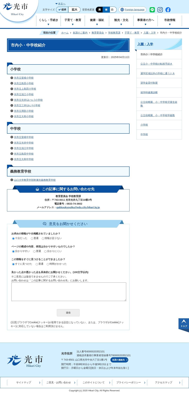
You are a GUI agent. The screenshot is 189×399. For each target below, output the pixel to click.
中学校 (144, 134)
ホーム (65, 32)
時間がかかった (57, 263)
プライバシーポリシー (128, 382)
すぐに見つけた (22, 263)
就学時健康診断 (149, 92)
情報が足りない (52, 238)
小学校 (144, 124)
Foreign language (134, 9)
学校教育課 (114, 32)
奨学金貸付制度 (149, 82)
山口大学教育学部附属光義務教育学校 (35, 180)
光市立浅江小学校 (24, 94)
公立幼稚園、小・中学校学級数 (158, 115)
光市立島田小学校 (24, 83)
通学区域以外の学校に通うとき (158, 73)
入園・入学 (150, 32)
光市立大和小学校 (24, 116)
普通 (34, 238)
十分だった (19, 238)
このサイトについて (94, 382)
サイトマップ (23, 382)
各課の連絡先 (118, 360)
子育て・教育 (132, 32)
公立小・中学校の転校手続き (156, 63)
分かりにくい (53, 251)
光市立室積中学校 (24, 137)
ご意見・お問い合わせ (58, 382)
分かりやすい (21, 251)
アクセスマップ (163, 382)
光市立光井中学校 (24, 142)
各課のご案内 (80, 32)
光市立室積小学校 (24, 77)
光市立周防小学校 (24, 111)
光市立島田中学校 (24, 153)
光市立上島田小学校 (25, 88)
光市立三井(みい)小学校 (27, 105)
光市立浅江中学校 (24, 148)
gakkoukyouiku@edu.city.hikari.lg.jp (78, 207)
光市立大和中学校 (24, 159)
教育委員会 (98, 32)
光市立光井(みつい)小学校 (28, 100)
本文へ (61, 3)
